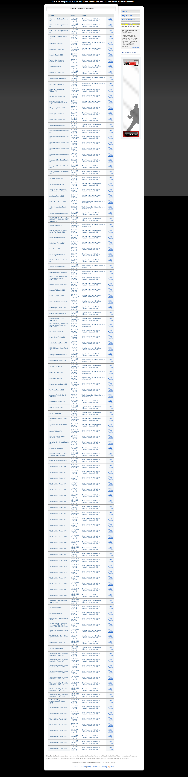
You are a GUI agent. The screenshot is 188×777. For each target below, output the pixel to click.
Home (124, 11)
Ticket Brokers (128, 20)
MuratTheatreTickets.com (54, 756)
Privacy (104, 767)
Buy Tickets (127, 15)
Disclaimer (96, 767)
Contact (83, 767)
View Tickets (110, 20)
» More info (135, 47)
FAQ (89, 767)
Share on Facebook (132, 52)
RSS (112, 767)
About (76, 767)
